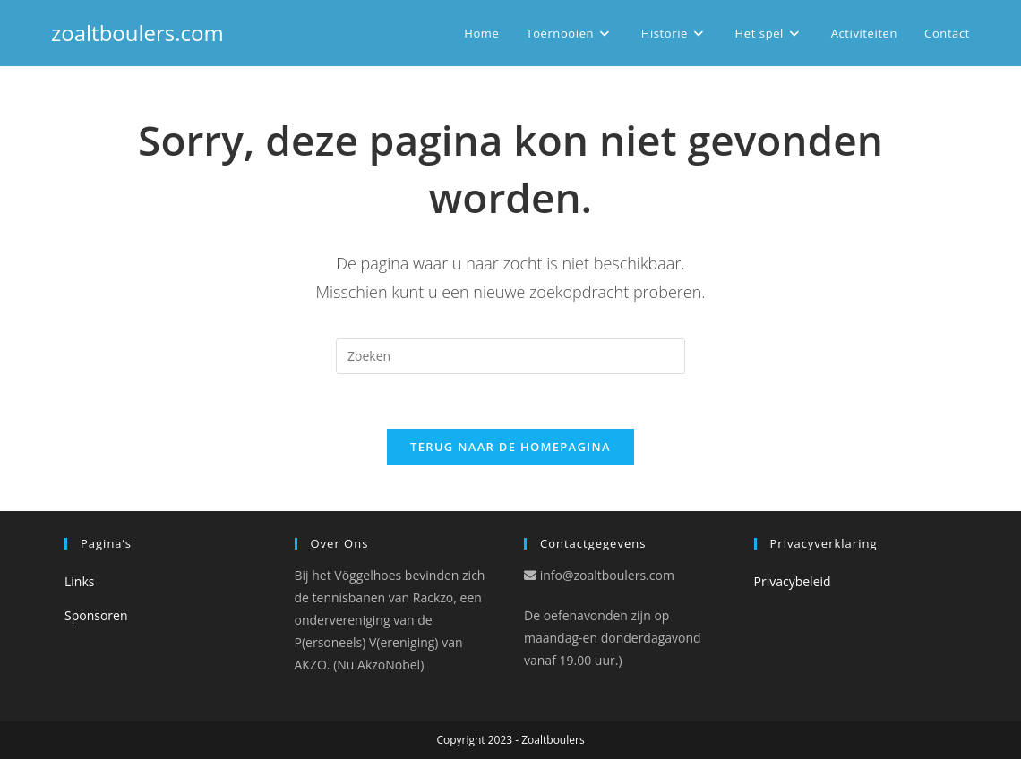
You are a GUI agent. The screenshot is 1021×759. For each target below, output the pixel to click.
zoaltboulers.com (137, 32)
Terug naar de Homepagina (510, 447)
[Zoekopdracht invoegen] (510, 356)
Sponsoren (96, 615)
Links (79, 581)
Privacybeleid (792, 581)
